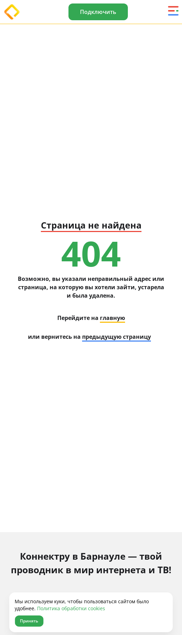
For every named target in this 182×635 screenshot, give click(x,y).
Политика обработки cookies (71, 608)
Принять (29, 621)
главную (112, 318)
